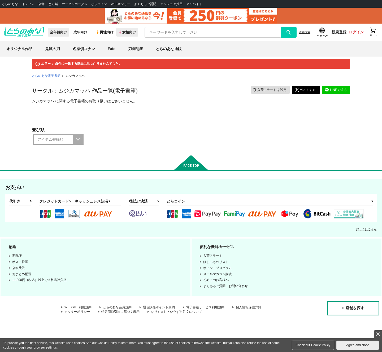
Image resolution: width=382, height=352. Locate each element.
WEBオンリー (120, 4)
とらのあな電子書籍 (46, 76)
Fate (111, 49)
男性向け (105, 32)
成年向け (80, 32)
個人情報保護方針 (248, 307)
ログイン (356, 32)
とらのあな (10, 4)
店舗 (41, 4)
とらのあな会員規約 (117, 307)
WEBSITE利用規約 (78, 307)
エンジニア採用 (171, 4)
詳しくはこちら (366, 229)
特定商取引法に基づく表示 (120, 312)
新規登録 (339, 32)
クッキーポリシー (77, 312)
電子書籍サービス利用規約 (205, 307)
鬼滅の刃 (52, 49)
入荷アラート (269, 90)
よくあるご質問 (145, 4)
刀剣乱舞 (135, 49)
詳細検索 (304, 32)
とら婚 (53, 4)
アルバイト (194, 4)
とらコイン (99, 4)
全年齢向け (58, 32)
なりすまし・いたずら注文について (176, 312)
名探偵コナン (84, 49)
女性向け (127, 32)
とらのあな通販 (169, 49)
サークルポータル (74, 4)
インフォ (28, 4)
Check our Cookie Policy (313, 345)
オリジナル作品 (19, 49)
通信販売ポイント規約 (159, 307)
